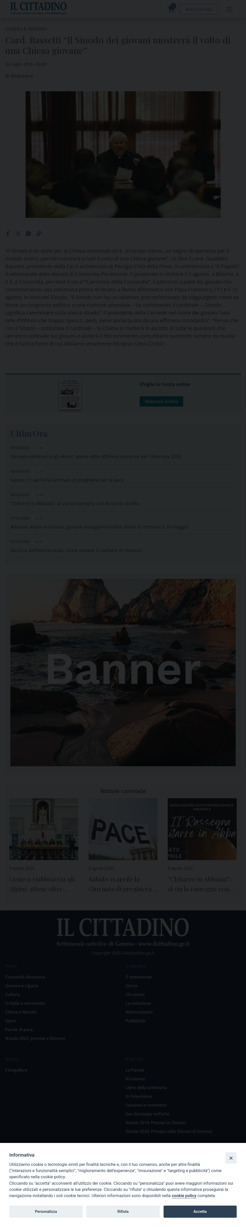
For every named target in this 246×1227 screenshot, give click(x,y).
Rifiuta (122, 1211)
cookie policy (184, 1195)
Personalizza (46, 1211)
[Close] (231, 1158)
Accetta (200, 1211)
